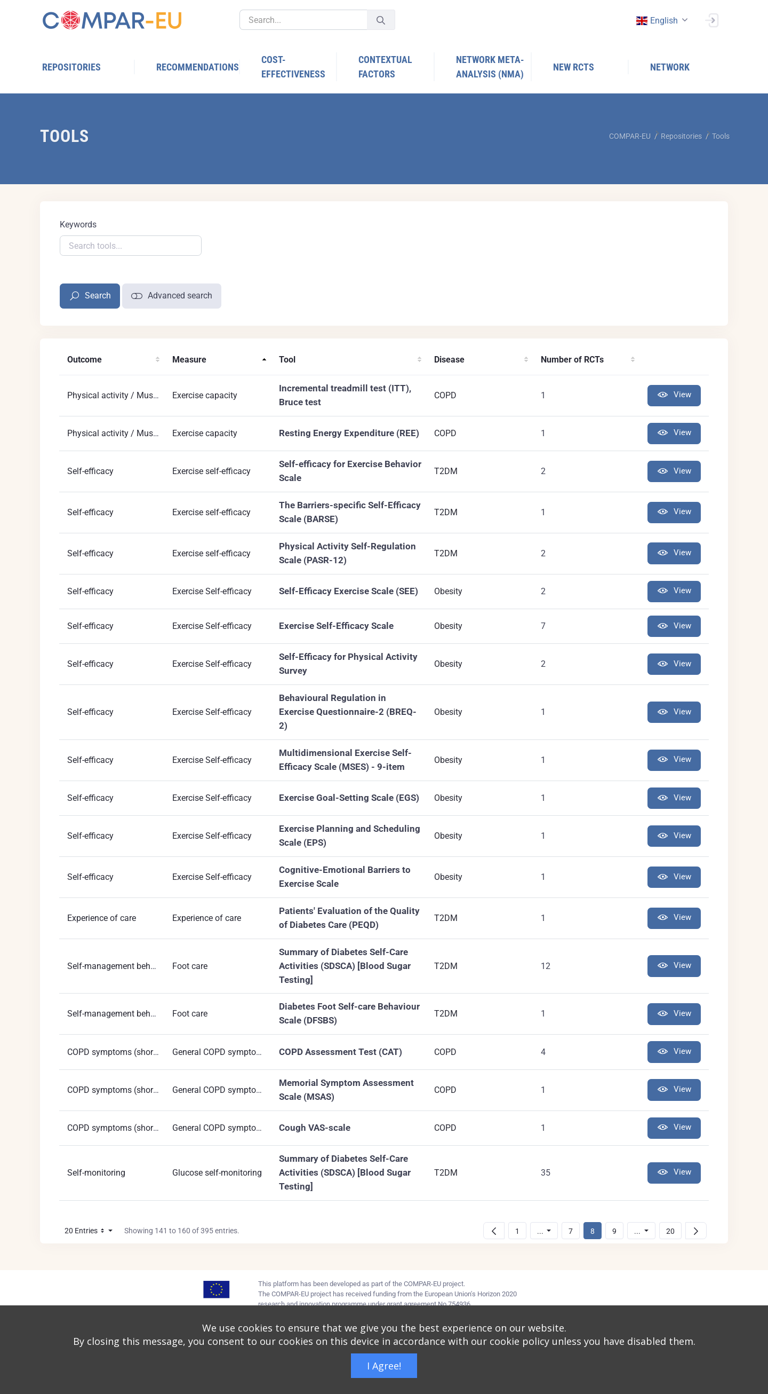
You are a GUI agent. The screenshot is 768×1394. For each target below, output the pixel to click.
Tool (287, 360)
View (674, 395)
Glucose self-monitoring (217, 1173)
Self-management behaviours (122, 966)
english (656, 20)
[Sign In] (711, 19)
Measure (189, 360)
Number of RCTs (572, 360)
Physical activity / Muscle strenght (132, 395)
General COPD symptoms (220, 1052)
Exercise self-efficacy (211, 471)
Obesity (448, 591)
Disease (449, 360)
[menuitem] (88, 67)
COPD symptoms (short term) (122, 1052)
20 (674, 1230)
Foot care (189, 966)
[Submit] (381, 20)
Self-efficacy (90, 471)
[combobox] (660, 21)
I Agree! (384, 1365)
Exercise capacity (204, 395)
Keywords (78, 224)
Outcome (84, 360)
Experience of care (101, 918)
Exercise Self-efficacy (212, 591)
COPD (445, 395)
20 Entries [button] (91, 1232)
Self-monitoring (96, 1173)
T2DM (446, 471)
